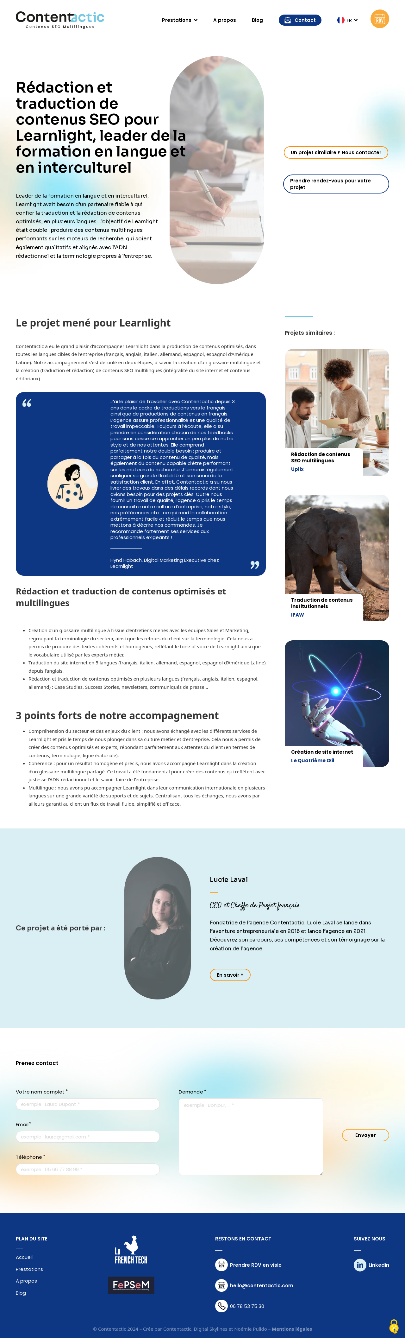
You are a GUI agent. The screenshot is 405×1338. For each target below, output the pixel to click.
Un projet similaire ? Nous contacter (336, 152)
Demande (191, 1092)
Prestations (29, 1269)
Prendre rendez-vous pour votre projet (330, 184)
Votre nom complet (40, 1092)
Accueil (24, 1257)
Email (22, 1124)
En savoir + (230, 975)
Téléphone (29, 1157)
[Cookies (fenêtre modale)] (394, 1327)
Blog (257, 20)
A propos (224, 20)
